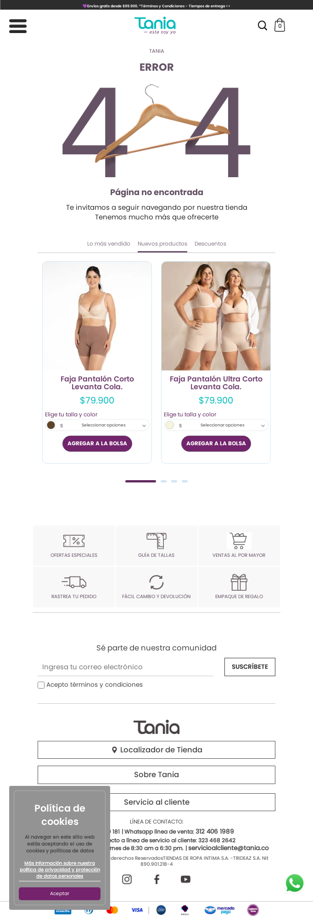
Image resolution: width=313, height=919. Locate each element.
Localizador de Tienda (156, 750)
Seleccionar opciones (104, 425)
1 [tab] (140, 481)
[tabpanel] (97, 362)
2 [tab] (164, 481)
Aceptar (59, 893)
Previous (48, 370)
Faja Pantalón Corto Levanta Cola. (97, 383)
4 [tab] (185, 481)
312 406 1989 (215, 831)
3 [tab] (174, 481)
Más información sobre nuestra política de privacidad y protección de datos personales (60, 870)
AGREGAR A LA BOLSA (97, 443)
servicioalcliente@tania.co (228, 848)
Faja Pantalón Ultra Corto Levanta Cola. (216, 383)
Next (265, 370)
